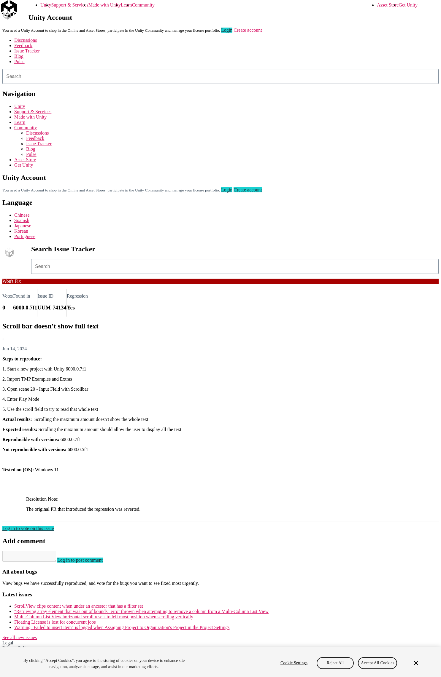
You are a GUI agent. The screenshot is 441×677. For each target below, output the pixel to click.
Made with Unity (104, 4)
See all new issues (19, 639)
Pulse (19, 61)
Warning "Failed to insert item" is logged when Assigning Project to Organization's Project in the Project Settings (121, 629)
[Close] (416, 663)
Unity (45, 4)
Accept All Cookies (377, 663)
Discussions (25, 40)
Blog (18, 56)
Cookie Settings (293, 663)
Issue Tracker (27, 50)
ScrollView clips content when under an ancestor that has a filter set (78, 607)
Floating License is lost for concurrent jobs (55, 623)
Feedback (23, 45)
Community (143, 4)
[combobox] (220, 76)
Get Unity (408, 4)
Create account (248, 30)
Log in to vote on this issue (28, 528)
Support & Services (69, 4)
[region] (220, 662)
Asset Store (388, 4)
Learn (126, 4)
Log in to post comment (86, 561)
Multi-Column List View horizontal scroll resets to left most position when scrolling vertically (103, 618)
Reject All (335, 663)
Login (226, 30)
